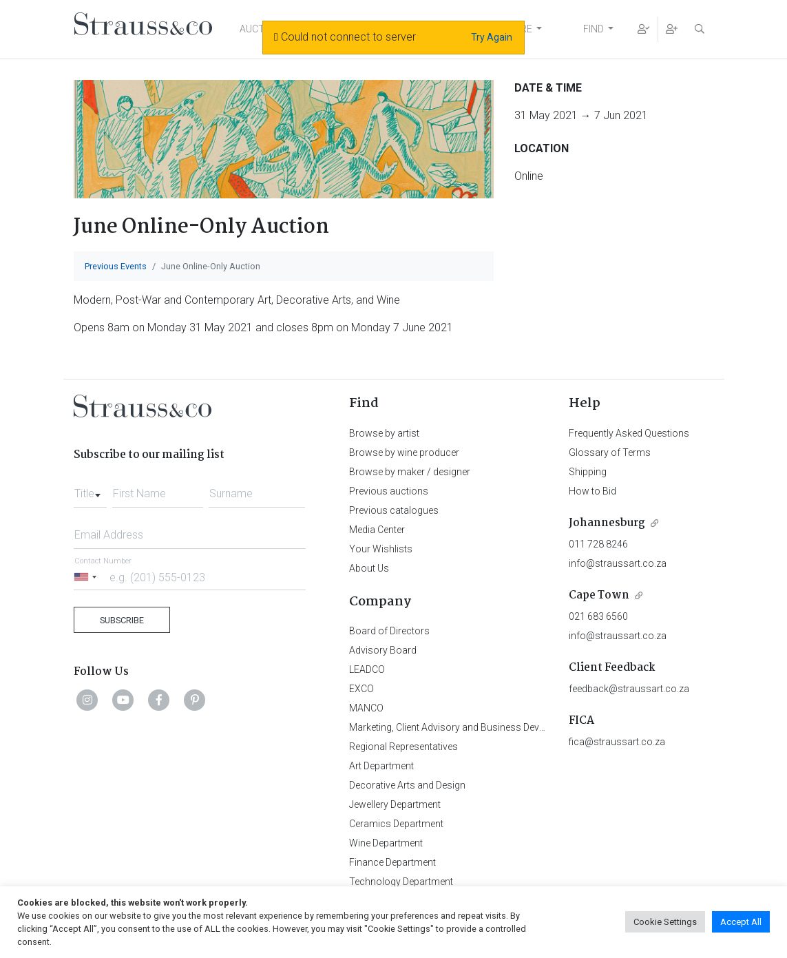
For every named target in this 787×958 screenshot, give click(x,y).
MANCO (366, 708)
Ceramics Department (396, 823)
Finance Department (392, 862)
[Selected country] (87, 577)
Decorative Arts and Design (407, 785)
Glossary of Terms (610, 452)
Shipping (588, 471)
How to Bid (592, 491)
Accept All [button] (741, 922)
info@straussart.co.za (618, 563)
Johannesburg (607, 523)
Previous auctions (388, 491)
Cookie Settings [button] (665, 922)
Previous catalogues (394, 510)
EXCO (361, 688)
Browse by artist (384, 433)
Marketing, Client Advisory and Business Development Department (490, 727)
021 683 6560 (598, 616)
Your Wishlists (380, 548)
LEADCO (367, 669)
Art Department (381, 765)
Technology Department (401, 881)
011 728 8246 (598, 544)
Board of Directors (389, 630)
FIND (593, 28)
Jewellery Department (395, 804)
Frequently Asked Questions (629, 433)
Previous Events (116, 266)
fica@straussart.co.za (617, 741)
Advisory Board (383, 650)
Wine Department (386, 842)
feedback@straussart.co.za (629, 688)
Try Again (491, 37)
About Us (369, 568)
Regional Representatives (403, 746)
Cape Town (599, 595)
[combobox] (90, 490)
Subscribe (122, 620)
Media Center (377, 529)
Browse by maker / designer (409, 471)
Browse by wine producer (404, 452)
